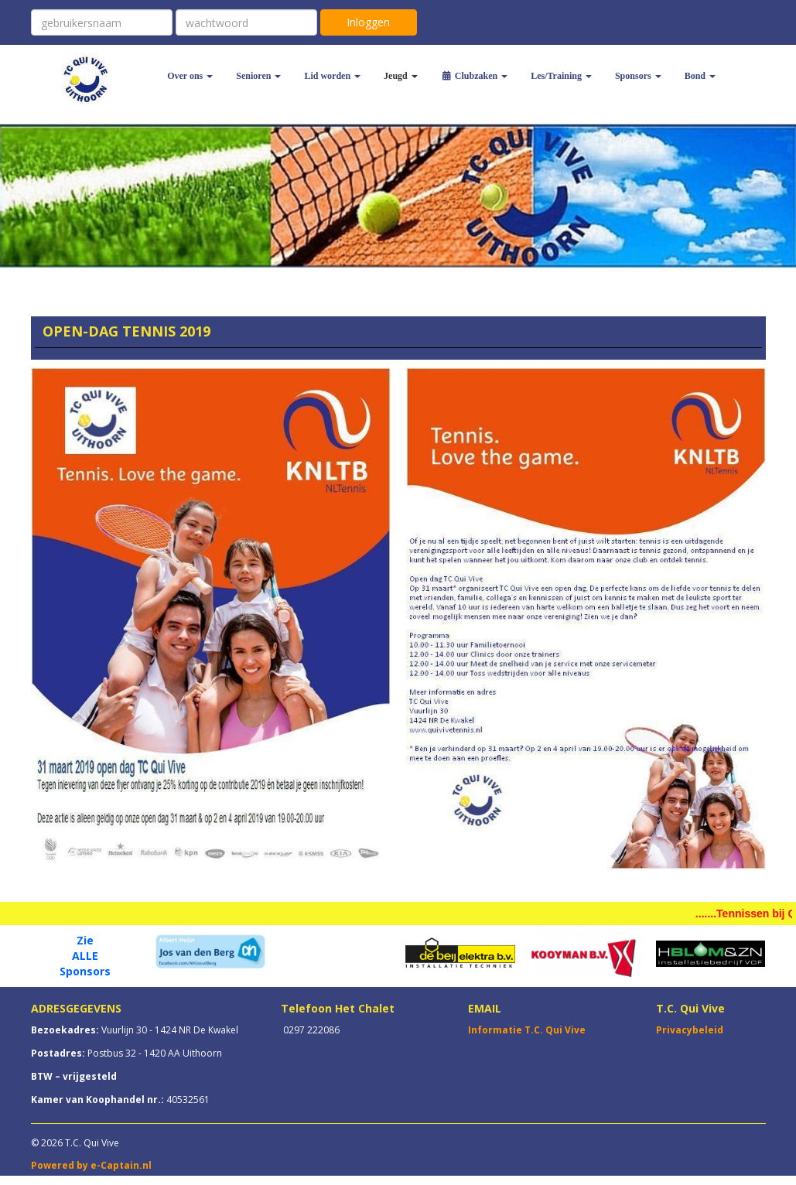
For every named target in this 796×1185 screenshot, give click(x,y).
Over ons (190, 75)
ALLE (85, 955)
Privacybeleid (689, 1029)
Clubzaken (474, 75)
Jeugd (401, 75)
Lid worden (332, 75)
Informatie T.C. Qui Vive (527, 1029)
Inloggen (368, 22)
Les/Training (561, 75)
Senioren (258, 75)
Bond (700, 75)
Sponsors (638, 75)
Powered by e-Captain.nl (91, 1165)
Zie (85, 940)
